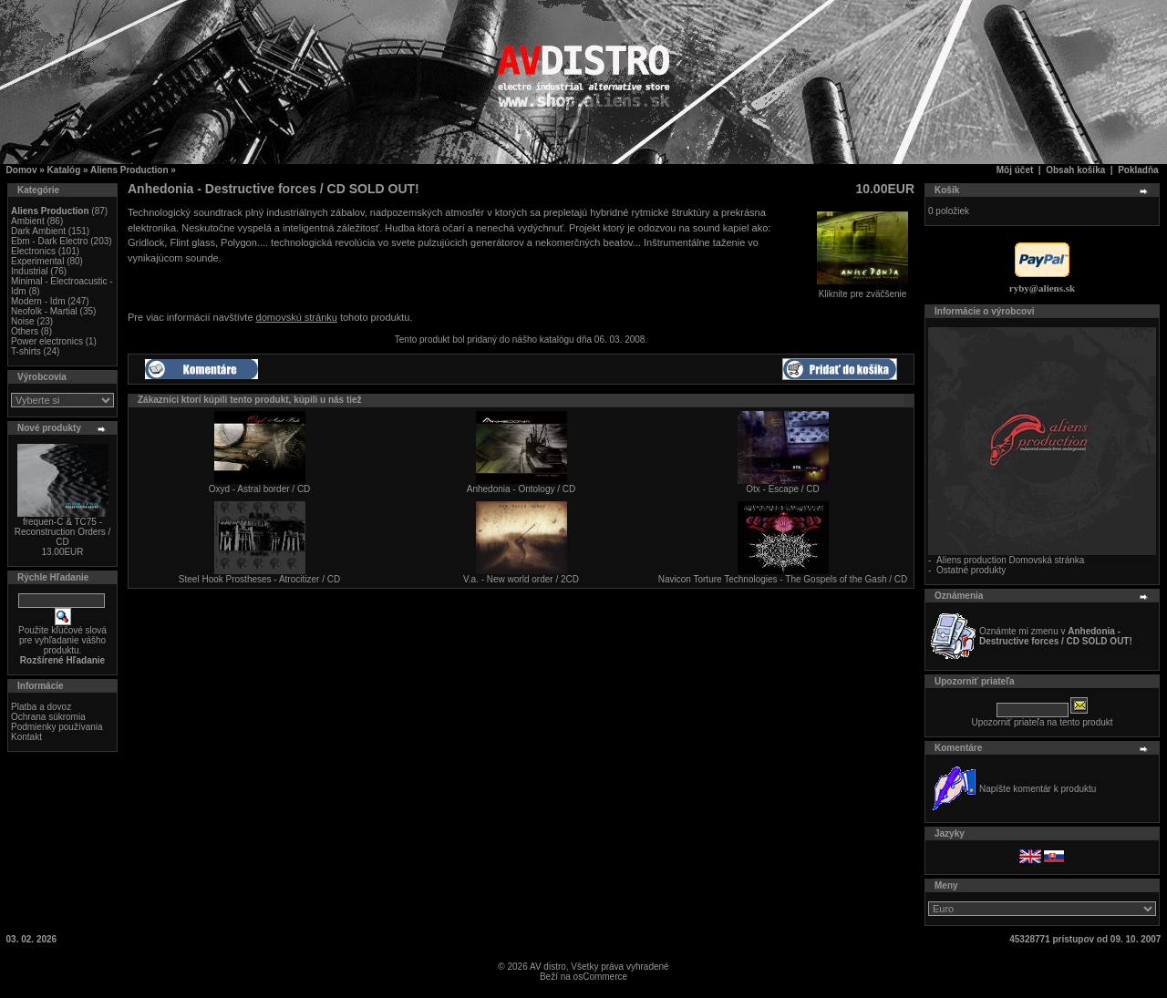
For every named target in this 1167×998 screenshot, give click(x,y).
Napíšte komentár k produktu (1037, 789)
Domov (21, 170)
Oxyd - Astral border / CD (260, 489)
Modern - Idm (38, 301)
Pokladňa (1138, 170)
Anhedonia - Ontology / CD (521, 489)
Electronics (33, 251)
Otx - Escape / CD (783, 489)
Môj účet (1015, 170)
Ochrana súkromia (48, 717)
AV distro (548, 967)
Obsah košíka (1075, 170)
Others (24, 331)
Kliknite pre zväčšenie (862, 290)
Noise (23, 321)
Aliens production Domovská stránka (1010, 560)
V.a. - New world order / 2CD (521, 579)
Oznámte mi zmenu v (1055, 636)
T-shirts (26, 351)
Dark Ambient (38, 231)
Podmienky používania (57, 727)
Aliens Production (129, 170)
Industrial (29, 271)
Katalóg (64, 170)
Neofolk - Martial (44, 311)
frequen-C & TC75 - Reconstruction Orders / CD (63, 532)
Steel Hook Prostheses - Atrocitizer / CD (259, 579)
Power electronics (47, 341)
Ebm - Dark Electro (49, 241)
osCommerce (600, 977)
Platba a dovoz (41, 707)
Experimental (37, 261)
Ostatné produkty (971, 570)
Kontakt (26, 737)
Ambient (28, 221)
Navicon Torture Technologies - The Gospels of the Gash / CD (782, 579)
